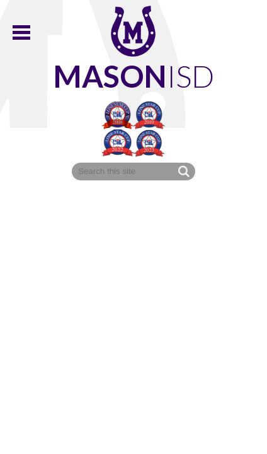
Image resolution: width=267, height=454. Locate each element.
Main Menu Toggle (21, 32)
